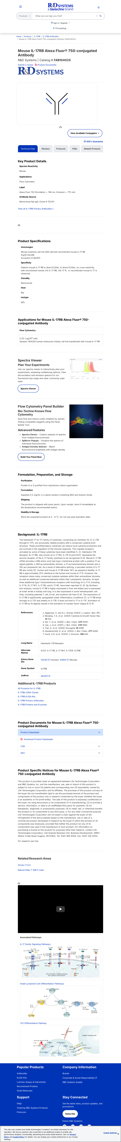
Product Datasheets (30, 732)
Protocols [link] (21, 1112)
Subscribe (70, 1114)
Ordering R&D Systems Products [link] (32, 1108)
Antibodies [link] (22, 1073)
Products (27, 36)
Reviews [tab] (46, 148)
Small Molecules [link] (24, 1090)
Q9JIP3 (44, 676)
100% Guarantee (94, 141)
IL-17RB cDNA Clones (28, 692)
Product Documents (45, 65)
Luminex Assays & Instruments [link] (31, 1082)
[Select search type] (23, 15)
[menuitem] (18, 36)
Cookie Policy (18, 1137)
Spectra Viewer (28, 388)
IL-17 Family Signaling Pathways (60, 960)
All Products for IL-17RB (29, 688)
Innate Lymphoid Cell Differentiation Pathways (60, 999)
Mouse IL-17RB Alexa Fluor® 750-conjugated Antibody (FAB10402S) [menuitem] (47, 39)
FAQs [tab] (74, 148)
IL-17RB (37, 36)
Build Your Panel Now (31, 457)
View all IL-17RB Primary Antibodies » (36, 208)
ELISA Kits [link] (22, 1077)
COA (23, 746)
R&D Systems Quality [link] (72, 1082)
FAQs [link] (19, 1103)
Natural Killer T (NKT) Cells (31, 870)
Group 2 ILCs (24, 865)
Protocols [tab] (60, 148)
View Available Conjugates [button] (83, 133)
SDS (23, 753)
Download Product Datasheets (38, 739)
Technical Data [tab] (28, 148)
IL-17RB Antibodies (50, 36)
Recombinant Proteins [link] (27, 1086)
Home (18, 36)
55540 (44, 660)
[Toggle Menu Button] (20, 7)
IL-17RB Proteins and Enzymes (32, 704)
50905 (63, 660)
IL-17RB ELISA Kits (26, 696)
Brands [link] (66, 1073)
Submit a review (25, 65)
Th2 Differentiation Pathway (60, 1039)
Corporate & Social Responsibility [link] (78, 1078)
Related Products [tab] (92, 148)
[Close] (118, 1134)
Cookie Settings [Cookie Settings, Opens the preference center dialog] (110, 1133)
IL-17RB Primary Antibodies (31, 700)
